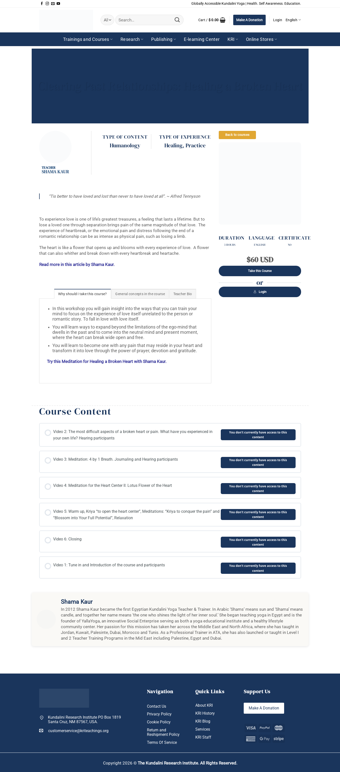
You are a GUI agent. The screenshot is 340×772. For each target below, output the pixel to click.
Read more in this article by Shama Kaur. (76, 264)
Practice (196, 145)
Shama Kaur (55, 172)
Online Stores (261, 39)
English (293, 19)
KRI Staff (203, 737)
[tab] (82, 294)
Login (259, 292)
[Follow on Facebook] (42, 4)
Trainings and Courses (88, 39)
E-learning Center (202, 39)
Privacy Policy (159, 714)
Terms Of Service (162, 742)
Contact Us (156, 706)
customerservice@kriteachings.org (74, 730)
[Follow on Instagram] (47, 4)
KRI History (205, 713)
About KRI (204, 705)
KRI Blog (202, 721)
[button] (212, 19)
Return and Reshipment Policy (163, 732)
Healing (173, 145)
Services (202, 729)
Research (131, 39)
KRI (232, 39)
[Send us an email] (53, 4)
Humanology (125, 145)
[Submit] (177, 20)
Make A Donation (249, 20)
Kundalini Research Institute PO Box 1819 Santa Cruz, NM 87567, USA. (84, 719)
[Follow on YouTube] (58, 4)
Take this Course (260, 271)
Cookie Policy (159, 722)
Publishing (163, 39)
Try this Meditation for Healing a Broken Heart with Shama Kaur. (106, 361)
